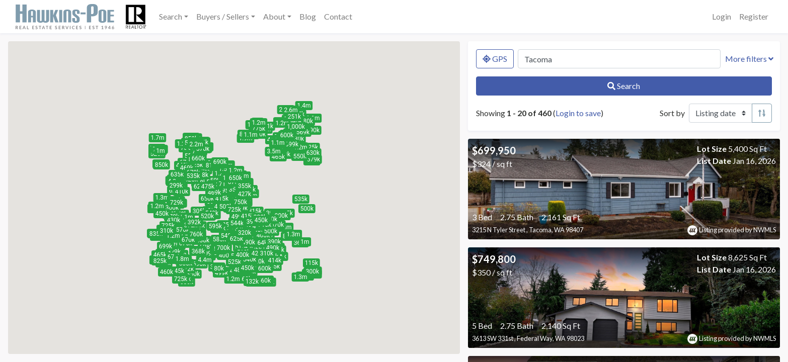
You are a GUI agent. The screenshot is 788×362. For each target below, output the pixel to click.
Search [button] (170, 16)
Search (623, 85)
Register (753, 16)
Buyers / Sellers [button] (222, 16)
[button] (207, 253)
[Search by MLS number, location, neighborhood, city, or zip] (619, 58)
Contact (338, 16)
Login (721, 16)
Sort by (672, 113)
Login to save (578, 113)
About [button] (274, 16)
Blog (307, 16)
